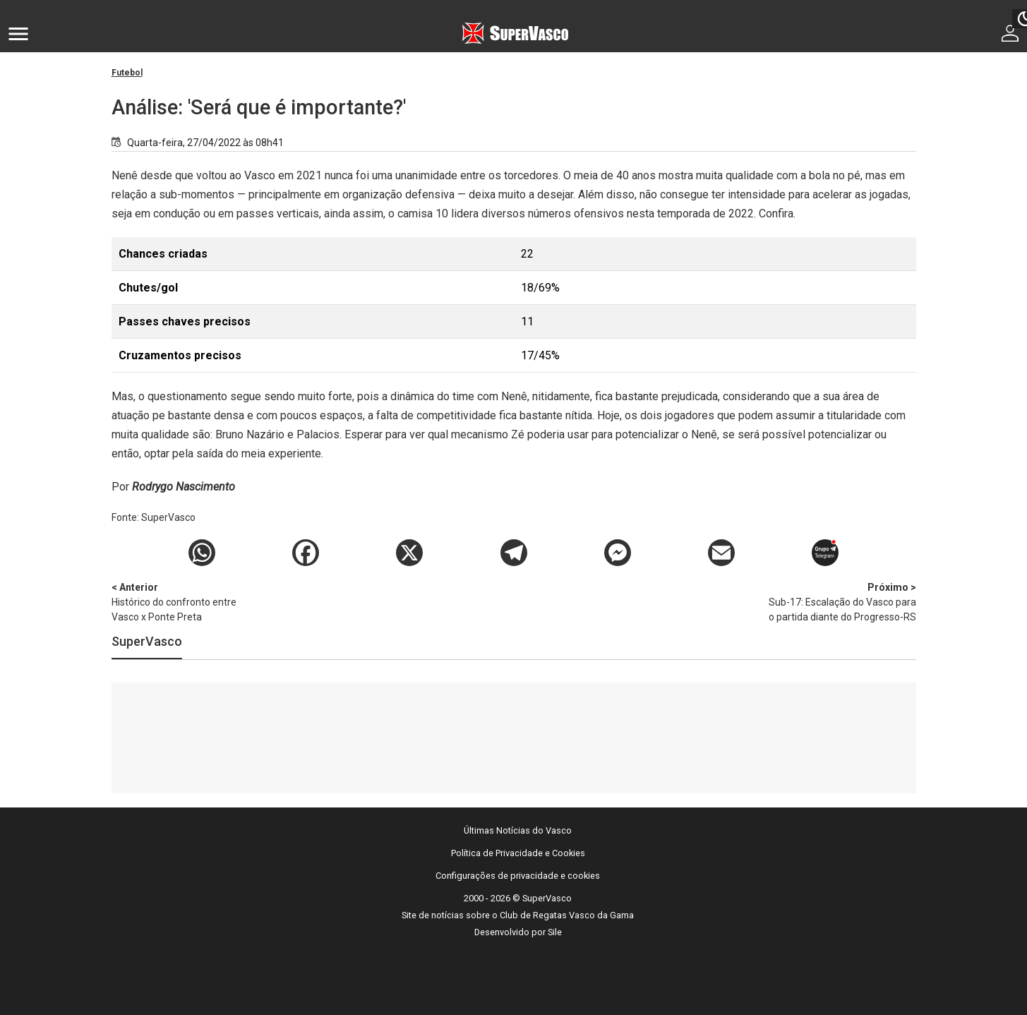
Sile (555, 932)
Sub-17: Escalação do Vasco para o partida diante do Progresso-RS (842, 601)
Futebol (127, 73)
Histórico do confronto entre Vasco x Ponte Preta (186, 601)
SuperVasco (147, 641)
